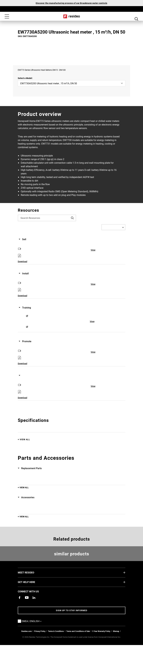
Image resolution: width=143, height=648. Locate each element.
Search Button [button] (136, 16)
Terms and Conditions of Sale (78, 631)
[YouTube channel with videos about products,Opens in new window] (27, 597)
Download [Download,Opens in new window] (22, 261)
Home (71, 16)
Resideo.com (26, 631)
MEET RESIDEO (30, 572)
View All (25, 439)
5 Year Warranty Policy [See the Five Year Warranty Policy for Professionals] (101, 631)
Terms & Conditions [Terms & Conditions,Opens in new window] (56, 631)
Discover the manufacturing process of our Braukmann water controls (71, 3)
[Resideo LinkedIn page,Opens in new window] (34, 597)
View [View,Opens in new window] (93, 250)
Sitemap (116, 631)
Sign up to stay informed (71, 610)
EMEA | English (36, 621)
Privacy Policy (39, 631)
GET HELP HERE (31, 582)
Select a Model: (25, 78)
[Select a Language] (113, 227)
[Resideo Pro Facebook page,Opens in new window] (19, 597)
